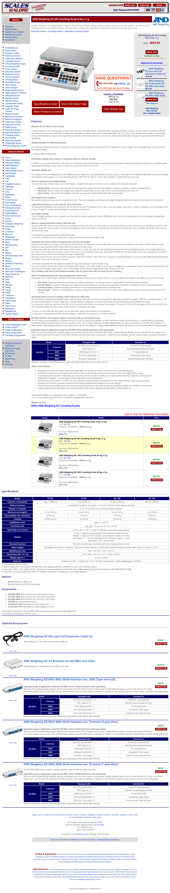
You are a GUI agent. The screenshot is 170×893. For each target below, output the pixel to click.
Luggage (93, 859)
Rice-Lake (61, 877)
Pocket (128, 859)
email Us (124, 83)
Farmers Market (12, 77)
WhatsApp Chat (81, 834)
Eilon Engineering (13, 205)
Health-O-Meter (120, 872)
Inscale (8, 221)
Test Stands (10, 138)
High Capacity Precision (16, 93)
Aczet (7, 157)
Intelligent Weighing (14, 224)
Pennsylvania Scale (14, 256)
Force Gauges (11, 88)
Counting (69, 857)
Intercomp (9, 226)
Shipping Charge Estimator (99, 815)
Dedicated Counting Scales (77, 31)
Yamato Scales (11, 314)
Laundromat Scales (14, 103)
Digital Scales (11, 29)
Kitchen (57, 859)
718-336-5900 (98, 825)
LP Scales (9, 232)
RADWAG (49, 877)
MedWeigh (10, 237)
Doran (70, 872)
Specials (9, 27)
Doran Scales (11, 200)
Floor (118, 857)
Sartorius (9, 277)
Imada (8, 218)
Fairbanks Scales (13, 208)
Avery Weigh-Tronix (14, 171)
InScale (45, 874)
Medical (99, 859)
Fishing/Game (11, 80)
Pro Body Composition (15, 335)
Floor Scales (10, 85)
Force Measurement (127, 857)
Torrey (8, 290)
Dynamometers (99, 857)
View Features (151, 103)
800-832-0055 (96, 822)
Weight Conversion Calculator (88, 817)
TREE (7, 293)
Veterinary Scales (13, 140)
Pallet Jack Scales (13, 122)
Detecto (8, 189)
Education (82, 857)
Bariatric (106, 854)
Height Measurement (14, 90)
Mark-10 (76, 874)
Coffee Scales (11, 327)
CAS (7, 179)
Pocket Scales (11, 37)
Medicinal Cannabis (14, 117)
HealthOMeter (11, 213)
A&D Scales (83, 869)
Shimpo (8, 285)
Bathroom (113, 854)
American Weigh (12, 163)
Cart (39, 815)
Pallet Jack (121, 859)
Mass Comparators (13, 333)
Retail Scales (11, 127)
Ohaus (8, 253)
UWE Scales (10, 301)
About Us (54, 840)
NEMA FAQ (10, 359)
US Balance (10, 298)
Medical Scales (12, 114)
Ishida (8, 229)
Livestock (50, 859)
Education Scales (13, 72)
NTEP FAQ (10, 354)
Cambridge (10, 176)
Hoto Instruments (13, 216)
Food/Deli (90, 857)
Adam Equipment (13, 160)
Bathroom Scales (13, 56)
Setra (7, 282)
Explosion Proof (12, 74)
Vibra (7, 303)
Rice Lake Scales (12, 269)
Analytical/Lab (11, 48)
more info (13, 651)
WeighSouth (10, 311)
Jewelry (43, 859)
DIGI (7, 192)
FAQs (76, 815)
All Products (65, 840)
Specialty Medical (13, 132)
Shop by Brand (16, 151)
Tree (112, 877)
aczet (51, 869)
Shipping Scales (12, 135)
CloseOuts (10, 40)
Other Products (16, 319)
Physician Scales (12, 125)
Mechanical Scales (13, 35)
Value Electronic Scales (65, 854)
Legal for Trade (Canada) (81, 859)
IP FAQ (8, 356)
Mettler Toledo (93, 874)
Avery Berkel (11, 168)
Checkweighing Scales (15, 64)
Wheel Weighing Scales (15, 146)
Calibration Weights (14, 58)
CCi (7, 181)
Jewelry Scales (12, 98)
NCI (7, 250)
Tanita (8, 287)
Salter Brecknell (12, 274)
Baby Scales (10, 50)
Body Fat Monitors (13, 330)
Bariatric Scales (12, 53)
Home (130, 815)
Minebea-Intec (104, 874)
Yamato (98, 879)
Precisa (8, 261)
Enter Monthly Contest (63, 815)
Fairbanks (99, 872)
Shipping (67, 862)
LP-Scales (69, 874)
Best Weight (10, 173)
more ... (136, 28)
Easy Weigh (10, 203)
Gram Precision (12, 210)
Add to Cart (157, 429)
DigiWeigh (9, 195)
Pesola (8, 258)
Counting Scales (12, 66)
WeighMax (9, 309)
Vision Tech (10, 306)
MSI (7, 248)
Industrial (37, 859)
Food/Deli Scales (12, 82)
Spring (60, 862)
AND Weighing (11, 165)
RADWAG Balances (14, 264)
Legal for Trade (12, 106)
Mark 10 (8, 234)
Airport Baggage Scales (15, 325)
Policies (83, 815)
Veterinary (96, 862)
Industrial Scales (12, 96)
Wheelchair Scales (13, 143)
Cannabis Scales (12, 61)
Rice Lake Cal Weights (15, 271)
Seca (7, 279)
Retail (134, 859)
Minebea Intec (11, 245)
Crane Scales (11, 69)
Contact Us (47, 815)
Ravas (8, 266)
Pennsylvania (131, 874)
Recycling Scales (13, 130)
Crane (76, 857)
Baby (100, 854)
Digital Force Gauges (14, 32)
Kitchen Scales (12, 101)
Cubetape (9, 187)
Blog (7, 361)
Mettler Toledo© (12, 240)
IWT (40, 874)
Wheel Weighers (106, 862)
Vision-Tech (73, 879)
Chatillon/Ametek (13, 184)
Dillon (7, 197)
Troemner (9, 295)
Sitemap (9, 364)
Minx (7, 242)
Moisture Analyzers (13, 119)
